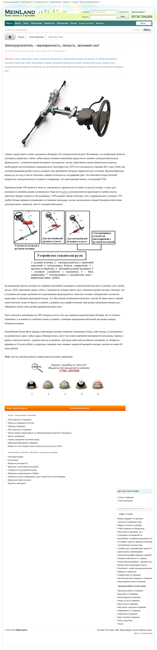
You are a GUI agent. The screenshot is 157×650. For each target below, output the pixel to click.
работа (65, 192)
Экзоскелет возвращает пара (130, 522)
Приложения (62, 23)
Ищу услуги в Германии (128, 604)
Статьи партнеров (36, 37)
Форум (18, 23)
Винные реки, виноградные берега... (133, 565)
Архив (135, 630)
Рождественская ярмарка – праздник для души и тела (135, 562)
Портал (9, 23)
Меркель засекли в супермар (130, 525)
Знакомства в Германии (127, 614)
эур (12, 356)
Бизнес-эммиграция (16, 436)
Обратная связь (145, 630)
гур (16, 356)
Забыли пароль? (138, 12)
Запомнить (123, 12)
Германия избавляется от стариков (132, 558)
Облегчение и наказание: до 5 (130, 532)
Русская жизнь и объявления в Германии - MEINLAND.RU (11, 37)
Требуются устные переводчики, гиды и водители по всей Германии (36, 476)
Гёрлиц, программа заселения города (23, 439)
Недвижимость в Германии (129, 610)
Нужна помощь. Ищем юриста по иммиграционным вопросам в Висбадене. (40, 433)
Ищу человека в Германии (129, 617)
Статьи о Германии (126, 497)
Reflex (32, 51)
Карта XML (114, 630)
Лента (26, 23)
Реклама (100, 630)
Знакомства (49, 23)
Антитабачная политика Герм (130, 545)
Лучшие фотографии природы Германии (135, 555)
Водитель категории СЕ (18, 463)
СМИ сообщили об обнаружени (131, 528)
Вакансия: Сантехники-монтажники (23, 467)
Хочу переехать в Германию (19, 419)
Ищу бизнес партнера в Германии (132, 607)
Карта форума (126, 630)
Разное (120, 624)
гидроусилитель (44, 356)
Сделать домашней (11, 2)
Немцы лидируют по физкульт (130, 518)
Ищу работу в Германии (128, 594)
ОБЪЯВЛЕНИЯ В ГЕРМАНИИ (132, 586)
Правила (66, 2)
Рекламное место (41, 2)
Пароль (85, 17)
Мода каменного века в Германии (132, 581)
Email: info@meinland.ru (89, 2)
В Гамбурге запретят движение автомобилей (135, 542)
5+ (98, 386)
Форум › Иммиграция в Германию (22, 415)
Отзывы (75, 2)
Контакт (100, 23)
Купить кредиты (86, 23)
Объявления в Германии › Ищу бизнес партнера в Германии (32, 452)
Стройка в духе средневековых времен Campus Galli (135, 548)
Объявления (36, 23)
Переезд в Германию (16, 426)
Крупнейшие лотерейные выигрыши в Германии (135, 538)
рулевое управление (63, 356)
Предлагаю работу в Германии (130, 591)
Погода (73, 23)
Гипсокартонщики (15, 457)
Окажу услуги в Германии (129, 600)
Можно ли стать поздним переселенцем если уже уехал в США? (35, 446)
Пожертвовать (56, 2)
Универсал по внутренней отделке (22, 470)
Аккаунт (85, 12)
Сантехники (13, 460)
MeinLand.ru (21, 630)
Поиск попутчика (125, 620)
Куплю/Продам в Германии (129, 597)
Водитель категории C (17, 483)
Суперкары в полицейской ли (130, 535)
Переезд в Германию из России (21, 423)
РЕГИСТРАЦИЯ (141, 16)
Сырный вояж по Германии (129, 575)
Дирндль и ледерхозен (127, 571)
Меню (143, 23)
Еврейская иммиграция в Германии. (23, 443)
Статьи (135, 30)
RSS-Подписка (26, 2)
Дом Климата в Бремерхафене (130, 552)
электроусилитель (27, 356)
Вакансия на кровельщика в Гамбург (23, 473)
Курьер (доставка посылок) (19, 480)
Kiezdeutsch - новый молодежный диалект (135, 568)
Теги (107, 630)
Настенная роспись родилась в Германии (135, 578)
